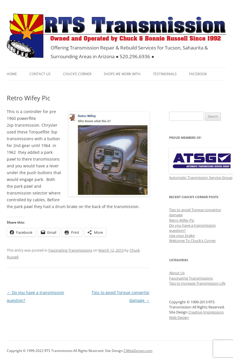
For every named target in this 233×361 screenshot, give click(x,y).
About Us (177, 272)
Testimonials (165, 74)
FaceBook (198, 74)
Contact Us (40, 74)
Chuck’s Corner (77, 74)
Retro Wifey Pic (181, 220)
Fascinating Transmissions (70, 250)
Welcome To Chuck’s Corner (192, 240)
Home (12, 74)
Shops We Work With (122, 74)
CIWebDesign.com (138, 350)
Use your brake (182, 235)
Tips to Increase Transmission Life (197, 283)
